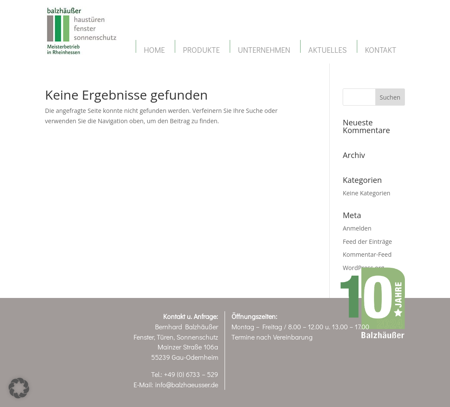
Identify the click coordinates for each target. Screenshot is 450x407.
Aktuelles (327, 50)
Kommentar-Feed (367, 254)
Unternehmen (264, 50)
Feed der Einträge (367, 241)
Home (154, 50)
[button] (19, 388)
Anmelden (357, 228)
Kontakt (380, 50)
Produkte (201, 50)
